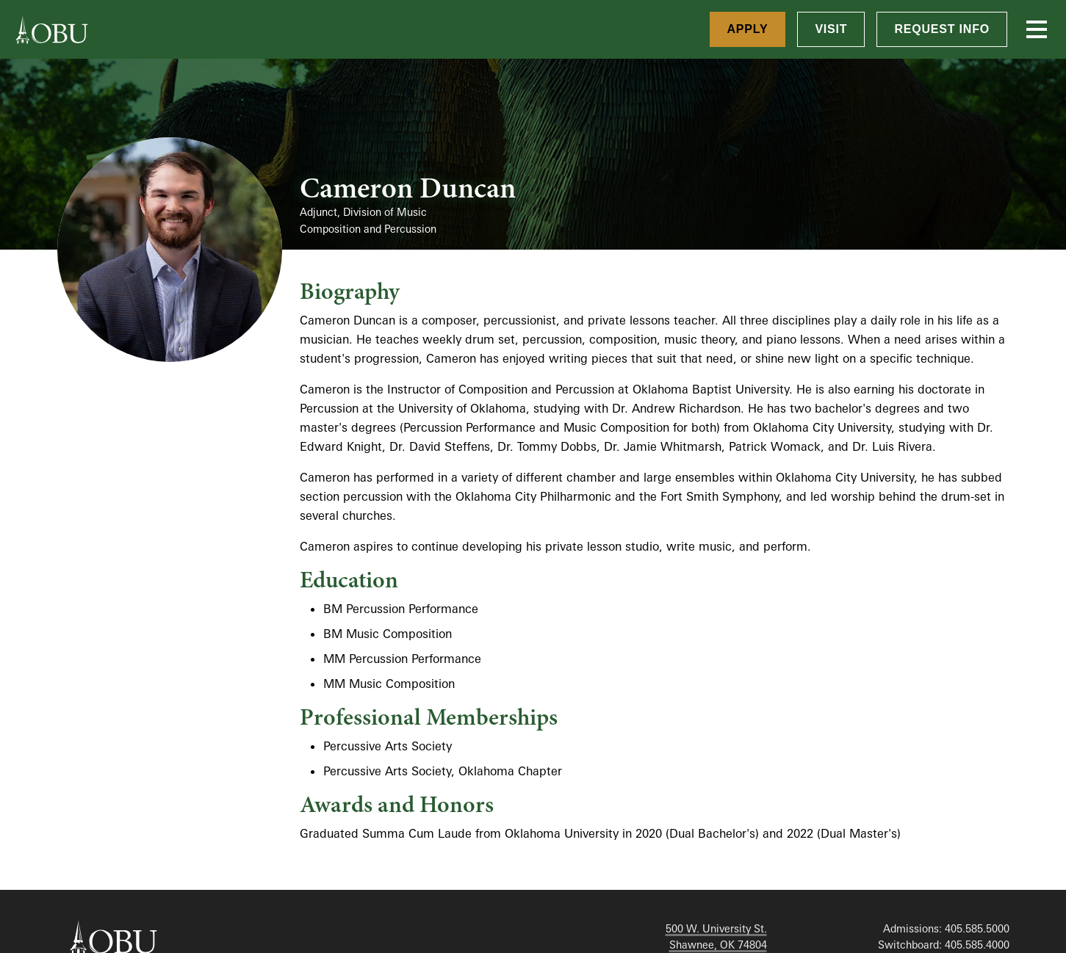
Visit (831, 29)
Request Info (942, 29)
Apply (747, 29)
